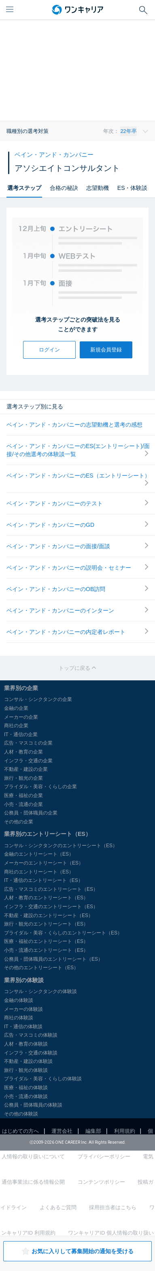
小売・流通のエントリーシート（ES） (46, 950)
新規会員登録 (106, 350)
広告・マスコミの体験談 (30, 1035)
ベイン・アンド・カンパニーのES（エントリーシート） (78, 479)
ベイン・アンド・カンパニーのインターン (77, 610)
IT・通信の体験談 (23, 1026)
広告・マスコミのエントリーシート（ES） (51, 889)
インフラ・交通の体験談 (30, 1053)
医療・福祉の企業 (23, 795)
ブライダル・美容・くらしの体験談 (43, 1079)
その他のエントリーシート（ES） (41, 967)
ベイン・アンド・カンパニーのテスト (77, 503)
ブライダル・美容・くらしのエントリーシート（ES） (63, 933)
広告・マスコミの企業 (28, 743)
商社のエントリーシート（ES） (39, 872)
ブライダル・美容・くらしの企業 (40, 786)
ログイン (49, 350)
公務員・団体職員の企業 (30, 813)
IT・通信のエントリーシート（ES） (43, 880)
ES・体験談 (132, 188)
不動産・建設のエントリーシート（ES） (48, 915)
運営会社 (61, 1131)
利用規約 (124, 1131)
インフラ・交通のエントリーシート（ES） (51, 906)
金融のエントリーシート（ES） (39, 854)
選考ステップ (24, 188)
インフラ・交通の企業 (28, 761)
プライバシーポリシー (104, 1156)
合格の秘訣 (64, 188)
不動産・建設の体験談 (28, 1061)
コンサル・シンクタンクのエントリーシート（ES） (60, 845)
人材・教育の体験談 (26, 1044)
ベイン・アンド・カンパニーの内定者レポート (77, 631)
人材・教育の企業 (23, 752)
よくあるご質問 (58, 1207)
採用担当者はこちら (112, 1207)
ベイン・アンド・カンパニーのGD (77, 524)
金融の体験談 (18, 1000)
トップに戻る (78, 668)
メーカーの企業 (21, 717)
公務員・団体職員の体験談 (33, 1105)
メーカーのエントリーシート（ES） (43, 863)
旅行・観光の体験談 (26, 1070)
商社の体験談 (18, 1018)
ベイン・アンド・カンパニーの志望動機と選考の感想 (74, 424)
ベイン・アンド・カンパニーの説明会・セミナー (77, 567)
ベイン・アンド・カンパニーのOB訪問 (77, 588)
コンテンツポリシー (101, 1182)
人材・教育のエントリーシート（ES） (46, 898)
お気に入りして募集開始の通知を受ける (77, 1251)
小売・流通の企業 (23, 804)
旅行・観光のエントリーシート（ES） (46, 924)
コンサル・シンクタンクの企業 (38, 699)
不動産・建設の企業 (26, 769)
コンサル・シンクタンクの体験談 (40, 991)
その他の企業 (18, 822)
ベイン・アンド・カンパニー (54, 154)
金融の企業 (16, 708)
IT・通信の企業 (21, 734)
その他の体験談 (21, 1114)
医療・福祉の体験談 (26, 1087)
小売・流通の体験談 (26, 1096)
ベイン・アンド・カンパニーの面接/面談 (77, 546)
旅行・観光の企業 (23, 778)
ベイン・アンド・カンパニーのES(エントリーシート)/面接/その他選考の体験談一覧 (78, 450)
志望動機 (97, 188)
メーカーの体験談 (23, 1009)
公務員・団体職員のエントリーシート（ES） (53, 959)
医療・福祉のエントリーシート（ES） (46, 941)
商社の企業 (16, 725)
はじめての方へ (20, 1131)
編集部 (93, 1131)
